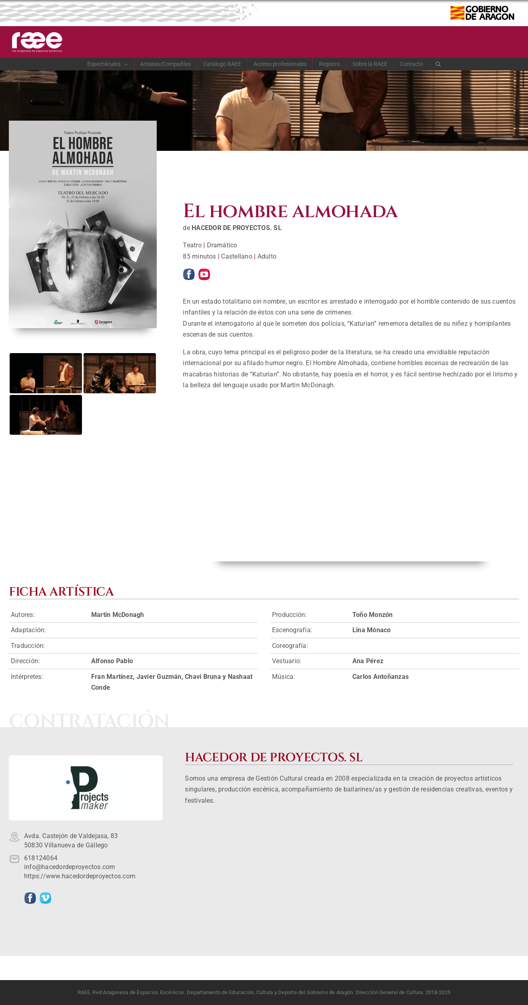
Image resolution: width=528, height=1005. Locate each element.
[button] (438, 64)
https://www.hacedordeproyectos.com (79, 876)
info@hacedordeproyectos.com (69, 867)
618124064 (40, 858)
